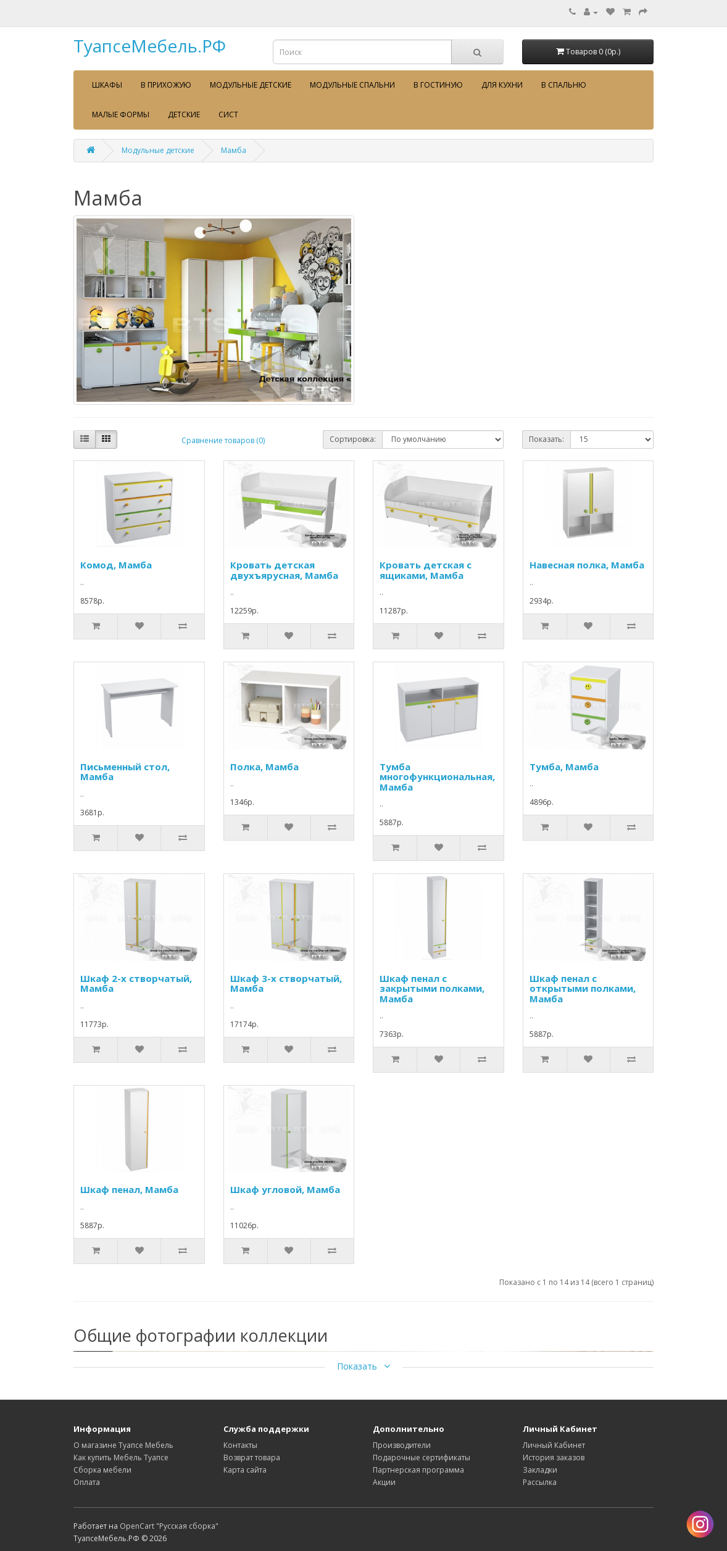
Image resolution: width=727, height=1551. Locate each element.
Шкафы (107, 85)
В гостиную (438, 85)
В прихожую (166, 85)
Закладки (540, 1470)
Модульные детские (250, 85)
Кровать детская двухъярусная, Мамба (284, 570)
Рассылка (540, 1482)
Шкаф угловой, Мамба (285, 1189)
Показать (363, 1366)
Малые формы (120, 114)
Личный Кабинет (554, 1445)
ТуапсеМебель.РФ (149, 45)
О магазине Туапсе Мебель (123, 1445)
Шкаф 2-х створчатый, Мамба (136, 983)
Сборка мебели (102, 1470)
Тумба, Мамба (564, 766)
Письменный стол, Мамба (125, 771)
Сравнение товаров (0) (223, 440)
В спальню (563, 85)
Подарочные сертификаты (421, 1457)
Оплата (86, 1482)
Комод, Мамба (116, 565)
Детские (184, 114)
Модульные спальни (352, 85)
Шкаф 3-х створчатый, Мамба (286, 983)
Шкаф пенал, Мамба (129, 1189)
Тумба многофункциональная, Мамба (437, 776)
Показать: (546, 439)
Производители (402, 1445)
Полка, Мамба (264, 766)
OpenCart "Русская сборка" (169, 1526)
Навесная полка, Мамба (587, 565)
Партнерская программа (418, 1470)
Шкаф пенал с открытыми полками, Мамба (583, 988)
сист (228, 114)
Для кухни (502, 85)
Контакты (240, 1445)
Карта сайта (245, 1470)
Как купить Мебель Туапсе (120, 1457)
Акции (384, 1482)
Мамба (233, 150)
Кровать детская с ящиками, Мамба (426, 570)
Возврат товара (251, 1457)
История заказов (553, 1457)
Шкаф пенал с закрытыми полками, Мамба (432, 988)
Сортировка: (353, 439)
